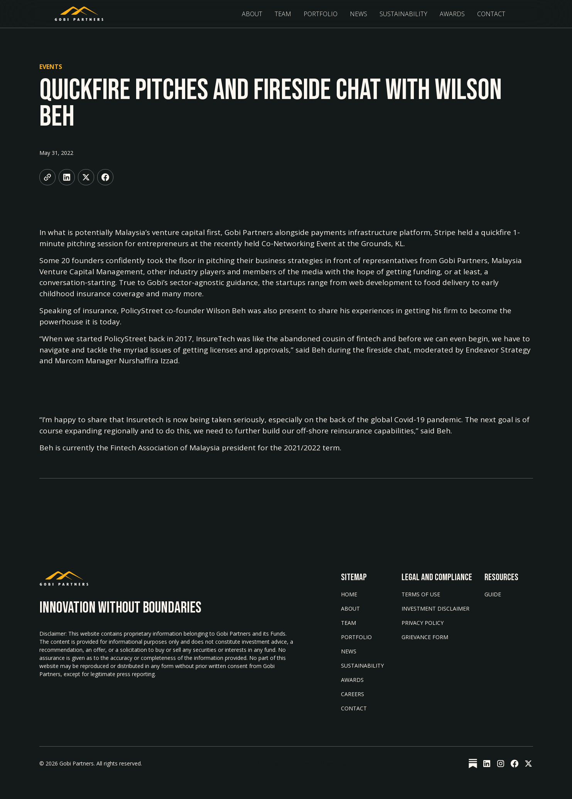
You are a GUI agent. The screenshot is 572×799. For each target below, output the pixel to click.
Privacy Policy (423, 622)
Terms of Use (421, 594)
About (252, 14)
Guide (492, 594)
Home (349, 594)
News (358, 14)
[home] (79, 14)
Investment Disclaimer (435, 608)
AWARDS (352, 679)
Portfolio (320, 14)
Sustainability (362, 665)
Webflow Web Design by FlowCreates (305, 763)
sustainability (403, 14)
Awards (452, 14)
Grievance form (425, 637)
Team (283, 14)
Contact (491, 14)
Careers (352, 694)
